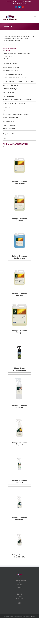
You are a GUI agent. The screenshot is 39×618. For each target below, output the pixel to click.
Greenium (7, 50)
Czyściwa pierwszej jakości (13, 74)
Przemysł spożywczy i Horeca (14, 103)
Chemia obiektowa (10, 63)
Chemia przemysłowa (11, 67)
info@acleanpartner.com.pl (19, 3)
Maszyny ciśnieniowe (11, 85)
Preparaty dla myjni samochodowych (17, 99)
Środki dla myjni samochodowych (16, 114)
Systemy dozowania (10, 118)
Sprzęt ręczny (8, 110)
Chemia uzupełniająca (11, 71)
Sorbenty (6, 107)
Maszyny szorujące (10, 89)
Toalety (6, 59)
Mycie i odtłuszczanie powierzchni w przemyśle (17, 53)
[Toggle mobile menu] (35, 17)
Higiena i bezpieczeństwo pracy (14, 78)
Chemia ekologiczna (10, 48)
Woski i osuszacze (9, 125)
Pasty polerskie (8, 96)
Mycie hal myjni (8, 92)
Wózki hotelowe (9, 129)
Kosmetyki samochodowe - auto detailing (19, 81)
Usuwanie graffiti (9, 121)
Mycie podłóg (8, 56)
